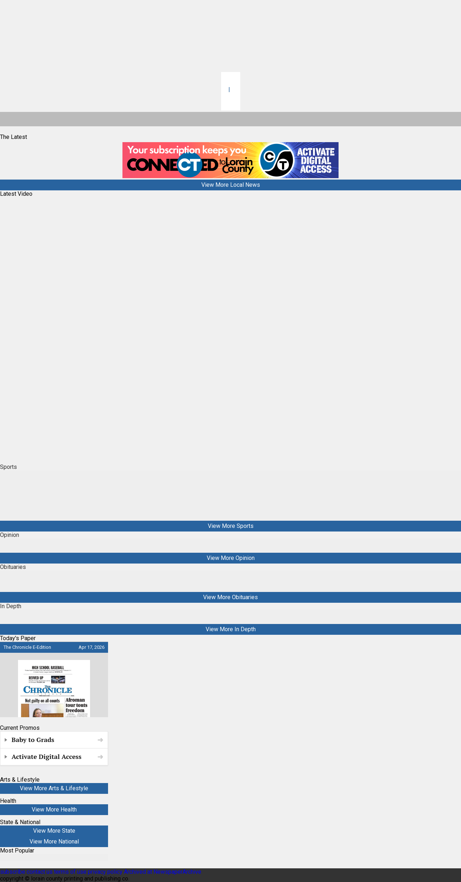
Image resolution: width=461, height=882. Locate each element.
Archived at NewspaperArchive (162, 871)
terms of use (71, 871)
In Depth (10, 606)
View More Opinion (231, 558)
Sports (8, 466)
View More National (54, 841)
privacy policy (105, 871)
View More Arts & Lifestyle (54, 788)
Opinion (9, 535)
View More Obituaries (230, 597)
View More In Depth (231, 629)
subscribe (12, 871)
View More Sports (231, 526)
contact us (40, 871)
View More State (54, 830)
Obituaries (13, 567)
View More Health (54, 809)
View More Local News (230, 184)
